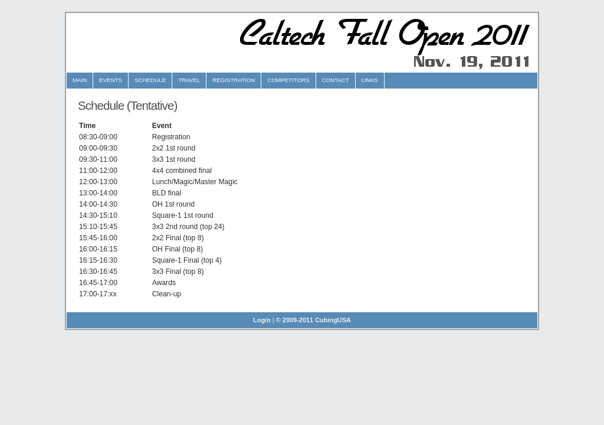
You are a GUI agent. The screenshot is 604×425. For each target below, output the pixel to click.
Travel (189, 80)
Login (262, 319)
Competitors (288, 80)
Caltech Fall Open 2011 (380, 34)
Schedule (150, 80)
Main (80, 80)
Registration (233, 80)
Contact (335, 80)
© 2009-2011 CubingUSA (313, 319)
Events (110, 80)
